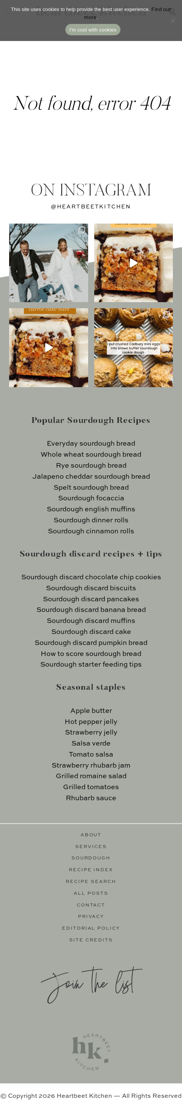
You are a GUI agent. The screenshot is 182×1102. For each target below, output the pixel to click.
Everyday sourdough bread (91, 443)
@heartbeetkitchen (91, 207)
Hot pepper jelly (91, 722)
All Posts (91, 893)
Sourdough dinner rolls (91, 520)
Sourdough (91, 858)
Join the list (87, 982)
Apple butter (91, 711)
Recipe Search (91, 882)
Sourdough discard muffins (91, 621)
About (91, 835)
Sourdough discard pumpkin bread (91, 643)
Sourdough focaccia (91, 498)
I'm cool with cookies (92, 30)
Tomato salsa (91, 754)
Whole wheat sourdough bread (91, 454)
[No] (172, 20)
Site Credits (91, 940)
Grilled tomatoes (91, 787)
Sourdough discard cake (91, 632)
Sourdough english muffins (91, 509)
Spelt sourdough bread (91, 487)
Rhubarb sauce (91, 798)
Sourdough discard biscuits (91, 588)
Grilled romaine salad (91, 776)
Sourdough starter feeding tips (91, 664)
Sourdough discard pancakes (91, 599)
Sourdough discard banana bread (91, 610)
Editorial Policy (91, 928)
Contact (91, 905)
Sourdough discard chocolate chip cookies (91, 577)
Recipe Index (91, 870)
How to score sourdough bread (91, 654)
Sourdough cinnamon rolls (91, 531)
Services (91, 847)
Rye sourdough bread (91, 465)
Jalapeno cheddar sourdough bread (91, 476)
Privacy (91, 916)
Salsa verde (91, 743)
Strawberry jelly (91, 732)
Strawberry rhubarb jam (91, 765)
